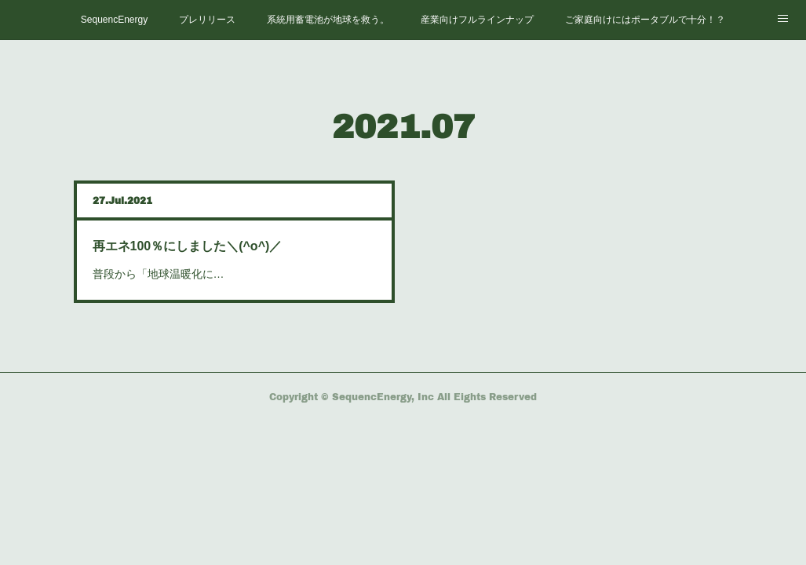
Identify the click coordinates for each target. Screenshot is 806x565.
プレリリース (207, 19)
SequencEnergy (114, 19)
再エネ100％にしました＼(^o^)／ (188, 246)
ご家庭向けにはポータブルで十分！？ (645, 19)
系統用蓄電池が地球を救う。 (328, 19)
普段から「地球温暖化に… (158, 274)
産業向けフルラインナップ (477, 19)
